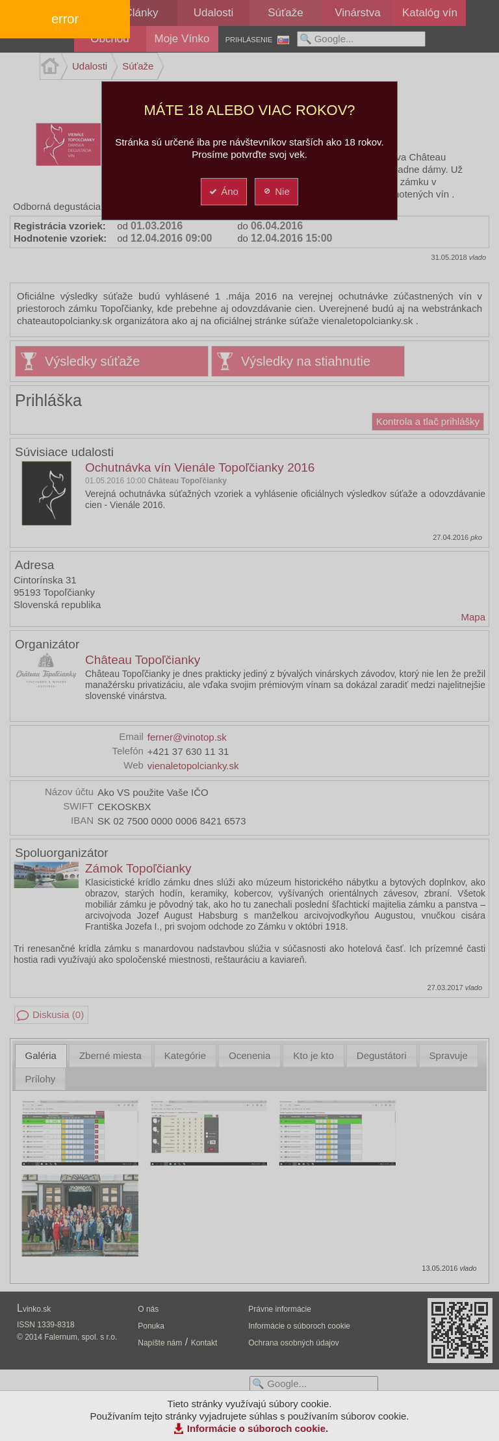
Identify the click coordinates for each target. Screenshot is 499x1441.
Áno (223, 191)
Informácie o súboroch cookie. (258, 1428)
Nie (276, 191)
